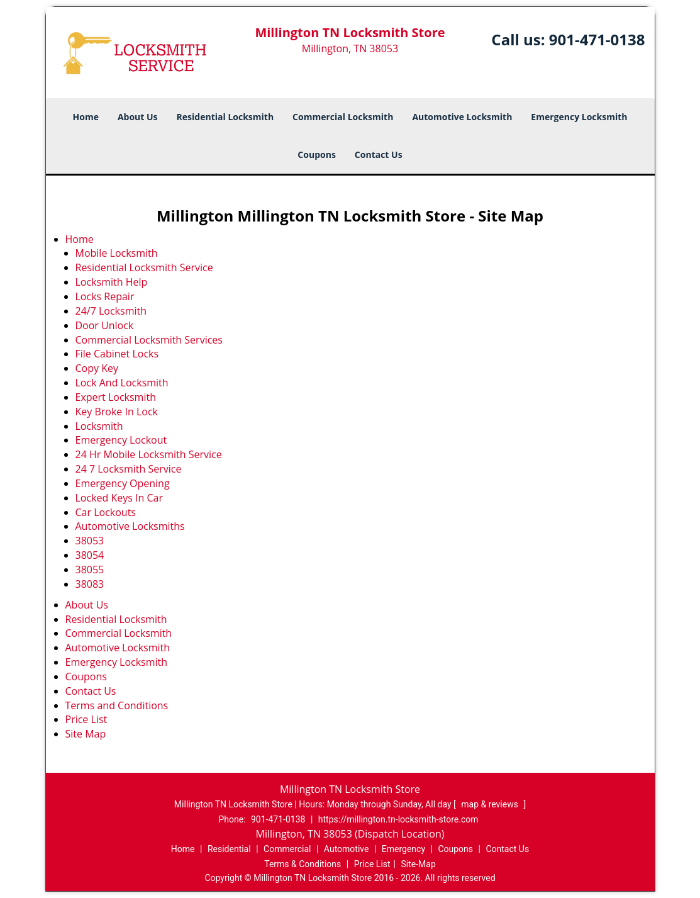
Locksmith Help (111, 282)
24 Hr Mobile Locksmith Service (148, 454)
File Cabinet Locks (117, 354)
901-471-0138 (597, 39)
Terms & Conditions (302, 864)
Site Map (85, 734)
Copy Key (96, 368)
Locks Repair (105, 296)
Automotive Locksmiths (130, 526)
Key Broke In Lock (116, 411)
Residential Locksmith (225, 117)
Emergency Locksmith (579, 117)
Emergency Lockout (121, 440)
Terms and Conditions (117, 705)
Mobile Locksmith (116, 253)
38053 (89, 540)
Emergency (403, 849)
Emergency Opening (122, 483)
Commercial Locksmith (342, 117)
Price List (86, 719)
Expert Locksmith (115, 397)
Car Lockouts (105, 512)
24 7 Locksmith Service (128, 469)
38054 (89, 555)
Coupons (316, 154)
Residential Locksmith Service (144, 267)
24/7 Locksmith (111, 311)
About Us (138, 117)
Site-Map (418, 864)
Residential (229, 849)
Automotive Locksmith (462, 117)
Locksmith (99, 426)
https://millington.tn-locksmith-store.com (398, 819)
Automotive (346, 849)
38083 (89, 584)
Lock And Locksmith (122, 383)
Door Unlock (104, 325)
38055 (89, 569)
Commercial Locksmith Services (149, 340)
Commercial (287, 849)
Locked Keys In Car (119, 498)
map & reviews (490, 804)
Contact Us (379, 154)
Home (86, 117)
